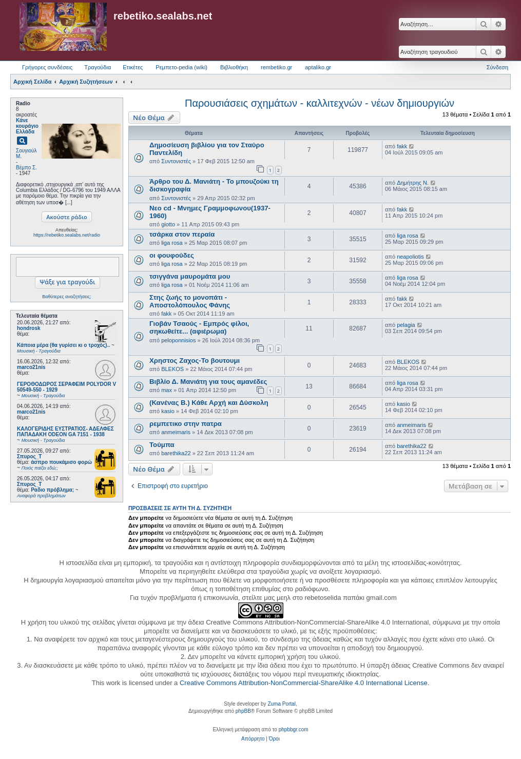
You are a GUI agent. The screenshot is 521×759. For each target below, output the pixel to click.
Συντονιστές (176, 161)
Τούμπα (162, 445)
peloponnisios (178, 340)
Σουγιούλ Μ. (26, 153)
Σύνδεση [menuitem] (497, 67)
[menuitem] (252, 739)
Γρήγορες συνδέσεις (47, 67)
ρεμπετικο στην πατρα (185, 423)
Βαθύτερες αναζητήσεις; (66, 296)
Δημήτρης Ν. (413, 183)
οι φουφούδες (171, 255)
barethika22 (176, 453)
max (166, 390)
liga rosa (172, 243)
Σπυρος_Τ (29, 456)
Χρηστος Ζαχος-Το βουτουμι (194, 360)
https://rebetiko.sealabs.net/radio (66, 235)
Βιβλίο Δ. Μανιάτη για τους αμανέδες (208, 381)
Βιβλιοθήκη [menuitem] (234, 67)
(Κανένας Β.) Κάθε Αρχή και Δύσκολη (208, 402)
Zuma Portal (281, 704)
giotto (168, 224)
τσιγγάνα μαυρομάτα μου (189, 276)
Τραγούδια (97, 67)
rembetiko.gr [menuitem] (276, 67)
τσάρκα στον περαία (182, 234)
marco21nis (31, 367)
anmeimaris (175, 432)
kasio (168, 411)
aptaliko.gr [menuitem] (318, 67)
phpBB (243, 711)
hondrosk (29, 328)
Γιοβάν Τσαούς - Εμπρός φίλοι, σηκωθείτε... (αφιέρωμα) (199, 327)
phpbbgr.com (293, 729)
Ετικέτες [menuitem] (133, 67)
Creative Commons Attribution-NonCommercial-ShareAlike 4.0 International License (304, 683)
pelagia (406, 325)
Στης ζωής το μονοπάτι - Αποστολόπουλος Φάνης (189, 301)
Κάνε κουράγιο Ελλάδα (27, 126)
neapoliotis (410, 257)
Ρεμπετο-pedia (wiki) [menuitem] (181, 67)
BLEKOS (172, 369)
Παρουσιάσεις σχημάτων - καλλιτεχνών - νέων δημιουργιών (319, 103)
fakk (402, 146)
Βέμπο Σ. (26, 167)
